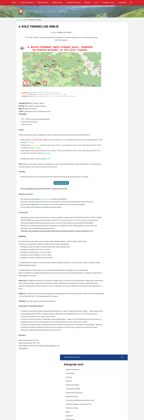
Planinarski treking (103, 54)
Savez (14, 2)
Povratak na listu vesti (109, 26)
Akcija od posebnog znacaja (107, 202)
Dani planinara (102, 137)
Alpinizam (100, 87)
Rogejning (100, 194)
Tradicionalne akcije (104, 58)
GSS (98, 121)
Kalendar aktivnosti (74, 2)
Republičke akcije (103, 65)
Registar (100, 167)
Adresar (87, 2)
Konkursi (100, 46)
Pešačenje (100, 125)
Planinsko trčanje (103, 79)
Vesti (96, 2)
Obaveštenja (101, 42)
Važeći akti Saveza (27, 2)
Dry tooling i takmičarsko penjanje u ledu (109, 70)
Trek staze (46, 137)
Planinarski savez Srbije (50, 12)
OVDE (49, 153)
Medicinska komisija (104, 190)
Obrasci (99, 50)
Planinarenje (101, 129)
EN (130, 2)
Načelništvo (101, 113)
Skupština (100, 106)
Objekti (99, 144)
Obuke (99, 156)
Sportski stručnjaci (103, 179)
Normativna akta (103, 175)
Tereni (99, 148)
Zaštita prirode (102, 152)
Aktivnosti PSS (43, 2)
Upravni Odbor (102, 110)
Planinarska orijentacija (105, 61)
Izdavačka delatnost (104, 163)
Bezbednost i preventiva (105, 140)
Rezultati (100, 102)
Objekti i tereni (58, 2)
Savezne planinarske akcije (106, 198)
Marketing (100, 160)
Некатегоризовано (104, 38)
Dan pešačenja (102, 133)
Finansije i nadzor (107, 2)
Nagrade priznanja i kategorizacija (109, 94)
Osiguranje (122, 2)
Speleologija (101, 90)
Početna (18, 21)
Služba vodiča (102, 117)
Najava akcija (101, 183)
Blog (98, 187)
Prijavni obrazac (45, 193)
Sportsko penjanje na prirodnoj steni (109, 75)
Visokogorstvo (102, 98)
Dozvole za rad (102, 171)
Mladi (99, 83)
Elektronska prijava (53, 177)
